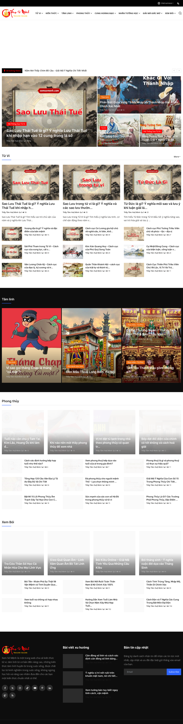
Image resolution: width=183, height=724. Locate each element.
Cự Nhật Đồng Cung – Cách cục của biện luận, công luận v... (162, 248)
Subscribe (174, 671)
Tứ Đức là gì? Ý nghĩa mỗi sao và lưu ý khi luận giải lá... (152, 206)
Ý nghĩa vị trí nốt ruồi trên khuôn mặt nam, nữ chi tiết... (101, 674)
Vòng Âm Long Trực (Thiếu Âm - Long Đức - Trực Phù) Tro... (116, 136)
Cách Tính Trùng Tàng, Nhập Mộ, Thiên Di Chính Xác (163, 583)
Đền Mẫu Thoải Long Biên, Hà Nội (90, 372)
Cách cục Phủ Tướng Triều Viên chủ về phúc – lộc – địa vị (162, 230)
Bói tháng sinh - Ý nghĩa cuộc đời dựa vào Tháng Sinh (157, 563)
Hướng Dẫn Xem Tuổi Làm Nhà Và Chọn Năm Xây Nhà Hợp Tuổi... (101, 602)
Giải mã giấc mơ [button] (153, 13)
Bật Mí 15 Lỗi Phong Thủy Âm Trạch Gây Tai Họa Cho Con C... (40, 498)
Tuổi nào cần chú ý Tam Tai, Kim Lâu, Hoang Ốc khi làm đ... (22, 442)
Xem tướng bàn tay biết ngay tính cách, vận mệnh (101, 692)
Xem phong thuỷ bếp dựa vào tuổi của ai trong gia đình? (100, 462)
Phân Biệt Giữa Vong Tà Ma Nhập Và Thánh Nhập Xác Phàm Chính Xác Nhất (139, 104)
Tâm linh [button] (68, 13)
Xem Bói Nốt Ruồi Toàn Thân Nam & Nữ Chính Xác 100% (100, 583)
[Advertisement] (91, 43)
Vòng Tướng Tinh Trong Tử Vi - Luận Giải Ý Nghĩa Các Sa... (160, 138)
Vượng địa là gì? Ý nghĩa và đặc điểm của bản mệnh (40, 230)
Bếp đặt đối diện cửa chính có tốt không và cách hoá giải (159, 442)
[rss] (12, 695)
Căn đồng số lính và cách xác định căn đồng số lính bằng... (101, 657)
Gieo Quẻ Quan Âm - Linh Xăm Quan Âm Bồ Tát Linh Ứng (67, 563)
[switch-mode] (178, 3)
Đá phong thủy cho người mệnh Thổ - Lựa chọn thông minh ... (102, 480)
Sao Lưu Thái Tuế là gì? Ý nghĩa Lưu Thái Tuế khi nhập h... (28, 206)
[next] (179, 71)
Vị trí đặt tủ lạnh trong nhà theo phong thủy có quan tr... (113, 442)
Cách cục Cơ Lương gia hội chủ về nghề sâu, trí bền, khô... (101, 230)
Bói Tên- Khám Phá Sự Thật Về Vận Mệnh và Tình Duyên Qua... (40, 583)
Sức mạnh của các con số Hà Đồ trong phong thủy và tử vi (102, 498)
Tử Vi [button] (39, 13)
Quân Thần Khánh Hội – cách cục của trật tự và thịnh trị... (102, 266)
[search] (180, 13)
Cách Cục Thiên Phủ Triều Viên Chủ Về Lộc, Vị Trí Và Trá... (162, 266)
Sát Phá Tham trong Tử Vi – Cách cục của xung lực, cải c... (41, 248)
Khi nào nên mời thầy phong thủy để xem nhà (68, 444)
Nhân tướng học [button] (129, 13)
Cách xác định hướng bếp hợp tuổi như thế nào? (40, 462)
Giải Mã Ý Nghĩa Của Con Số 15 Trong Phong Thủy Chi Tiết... (162, 480)
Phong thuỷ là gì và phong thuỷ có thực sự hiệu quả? (162, 462)
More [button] (176, 156)
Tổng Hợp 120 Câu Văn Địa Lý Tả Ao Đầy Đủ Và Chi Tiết (41, 480)
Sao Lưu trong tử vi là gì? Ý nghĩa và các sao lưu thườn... (90, 206)
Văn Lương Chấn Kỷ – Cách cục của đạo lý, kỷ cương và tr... (40, 266)
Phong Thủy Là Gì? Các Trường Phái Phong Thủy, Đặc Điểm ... (162, 498)
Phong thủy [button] (84, 13)
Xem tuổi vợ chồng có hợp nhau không (41, 601)
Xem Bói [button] (170, 13)
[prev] (174, 71)
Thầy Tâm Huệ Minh (15, 141)
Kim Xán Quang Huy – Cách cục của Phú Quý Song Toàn (101, 248)
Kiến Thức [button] (52, 13)
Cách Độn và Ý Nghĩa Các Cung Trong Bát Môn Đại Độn (162, 601)
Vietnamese (165, 3)
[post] (49, 111)
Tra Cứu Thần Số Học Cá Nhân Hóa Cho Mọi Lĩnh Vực (22, 565)
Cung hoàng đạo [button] (105, 13)
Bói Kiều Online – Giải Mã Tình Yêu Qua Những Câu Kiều (112, 563)
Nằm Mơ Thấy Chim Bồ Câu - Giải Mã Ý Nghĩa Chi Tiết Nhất (56, 70)
